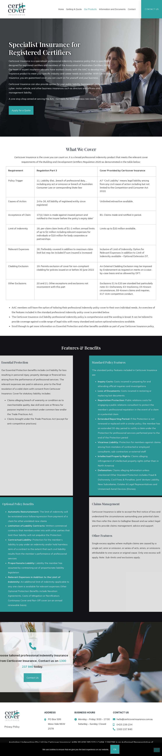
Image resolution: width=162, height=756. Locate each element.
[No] (157, 750)
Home (61, 9)
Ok (114, 749)
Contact (131, 9)
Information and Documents (112, 9)
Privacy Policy (12, 726)
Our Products (90, 9)
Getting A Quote (74, 9)
